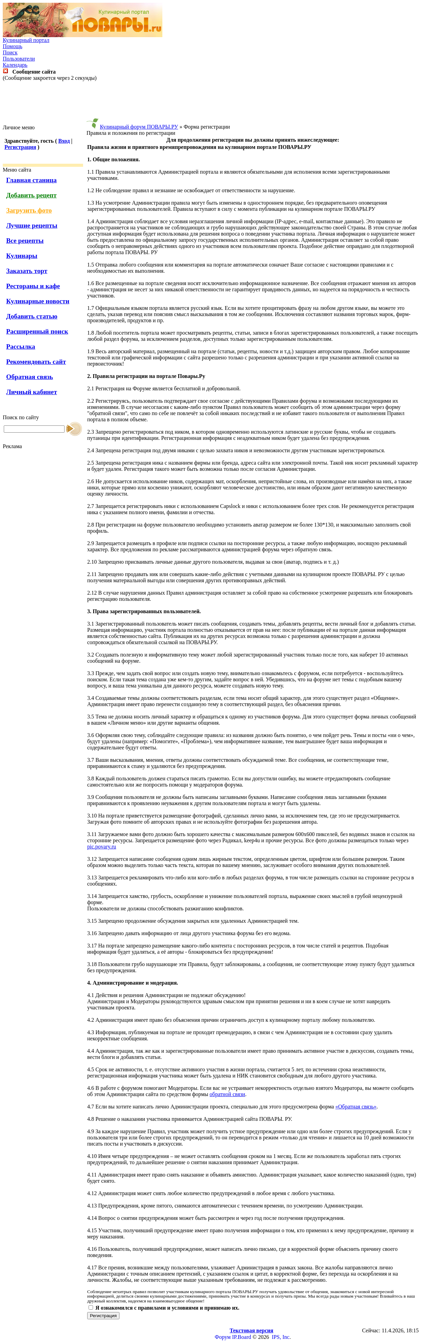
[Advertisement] (213, 102)
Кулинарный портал (26, 40)
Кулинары (21, 255)
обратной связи (227, 1094)
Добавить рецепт (31, 195)
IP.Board (241, 1337)
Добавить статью (31, 316)
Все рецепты (25, 240)
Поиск (10, 52)
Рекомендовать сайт (36, 361)
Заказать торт (26, 270)
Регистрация (20, 147)
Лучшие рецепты (31, 225)
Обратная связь (29, 376)
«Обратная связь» (356, 1106)
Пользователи (19, 59)
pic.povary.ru (101, 846)
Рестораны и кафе (33, 286)
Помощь (12, 46)
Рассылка (20, 346)
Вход (64, 141)
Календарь (15, 65)
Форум (223, 1337)
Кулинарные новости (37, 301)
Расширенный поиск (37, 331)
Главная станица (31, 180)
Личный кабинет (31, 392)
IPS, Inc (281, 1337)
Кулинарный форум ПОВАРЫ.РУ (139, 127)
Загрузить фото (29, 210)
